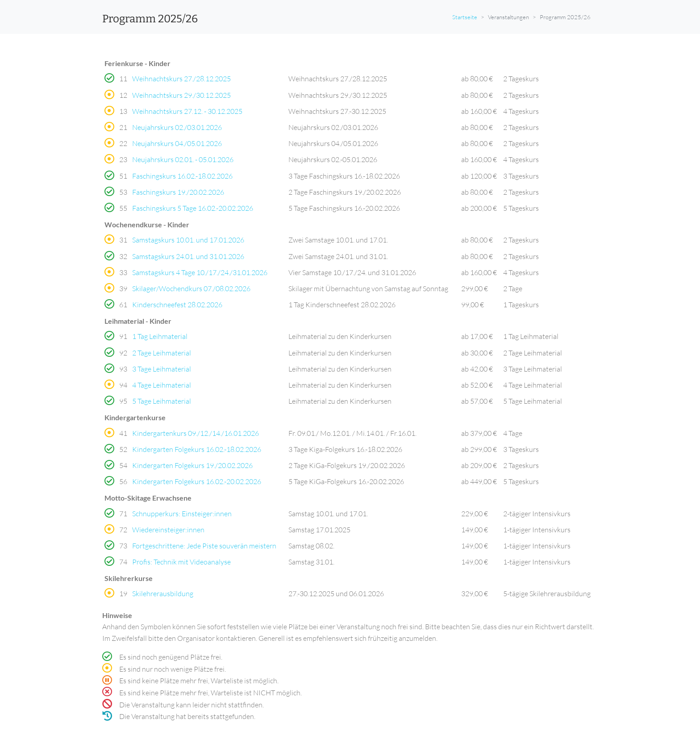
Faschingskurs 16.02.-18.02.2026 (182, 175)
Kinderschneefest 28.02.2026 (177, 304)
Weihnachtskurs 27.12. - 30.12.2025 (187, 111)
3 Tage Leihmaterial (161, 368)
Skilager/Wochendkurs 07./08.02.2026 (191, 288)
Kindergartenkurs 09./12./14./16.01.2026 (195, 433)
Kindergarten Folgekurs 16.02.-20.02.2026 (196, 481)
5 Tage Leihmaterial (161, 401)
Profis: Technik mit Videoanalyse (181, 561)
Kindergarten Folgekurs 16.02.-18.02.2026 (196, 449)
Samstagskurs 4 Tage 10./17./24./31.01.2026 (199, 272)
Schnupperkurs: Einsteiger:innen (182, 513)
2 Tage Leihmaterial (161, 352)
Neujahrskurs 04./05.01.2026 (177, 143)
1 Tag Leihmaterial (160, 336)
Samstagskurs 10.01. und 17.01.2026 (188, 239)
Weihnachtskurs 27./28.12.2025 (181, 78)
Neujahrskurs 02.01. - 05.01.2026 (182, 159)
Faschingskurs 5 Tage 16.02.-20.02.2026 (192, 208)
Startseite (464, 17)
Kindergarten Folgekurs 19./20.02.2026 (192, 465)
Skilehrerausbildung (162, 593)
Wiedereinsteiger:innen (168, 529)
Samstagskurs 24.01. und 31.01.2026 (188, 256)
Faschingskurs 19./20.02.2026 (178, 192)
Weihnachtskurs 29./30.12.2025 (181, 95)
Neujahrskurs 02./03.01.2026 (177, 127)
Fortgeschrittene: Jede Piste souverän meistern (204, 545)
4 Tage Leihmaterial (161, 384)
